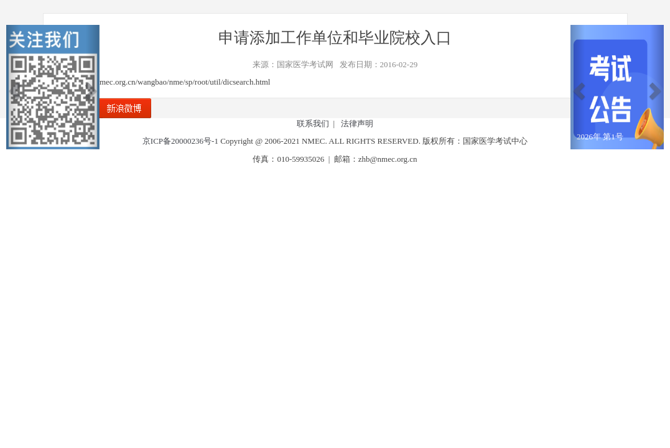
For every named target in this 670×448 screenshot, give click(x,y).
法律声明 (357, 123)
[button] (13, 87)
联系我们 (313, 123)
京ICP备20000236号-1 (180, 141)
